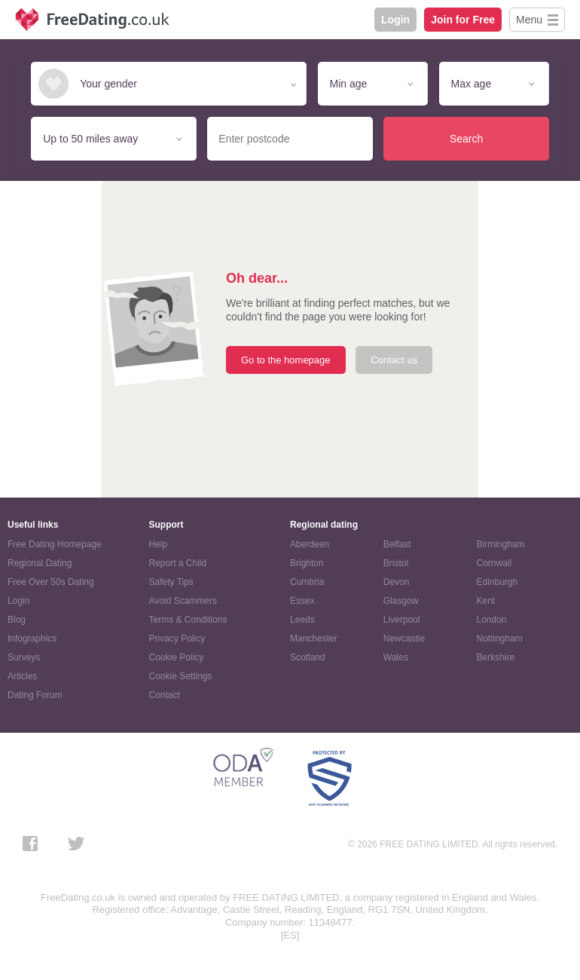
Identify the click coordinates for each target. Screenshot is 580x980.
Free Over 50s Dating (51, 582)
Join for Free (463, 20)
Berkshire (496, 657)
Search (466, 139)
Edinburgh (497, 582)
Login (395, 20)
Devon (396, 582)
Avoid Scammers (183, 601)
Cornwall (494, 563)
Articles (22, 676)
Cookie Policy (176, 657)
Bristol (395, 563)
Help (158, 544)
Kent (486, 601)
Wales (395, 657)
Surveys (24, 657)
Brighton (307, 563)
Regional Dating (40, 563)
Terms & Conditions (188, 619)
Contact (164, 695)
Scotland (307, 657)
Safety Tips (171, 582)
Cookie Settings (180, 676)
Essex (302, 601)
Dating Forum (35, 695)
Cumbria (307, 582)
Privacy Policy (177, 638)
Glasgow (401, 601)
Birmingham (501, 544)
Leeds (302, 619)
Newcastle (404, 638)
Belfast (397, 544)
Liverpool (401, 619)
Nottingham (500, 638)
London (492, 619)
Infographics (32, 638)
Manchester (313, 638)
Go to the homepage (286, 360)
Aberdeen (309, 544)
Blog (17, 619)
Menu (529, 20)
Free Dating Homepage (55, 544)
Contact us (394, 360)
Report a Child (178, 563)
